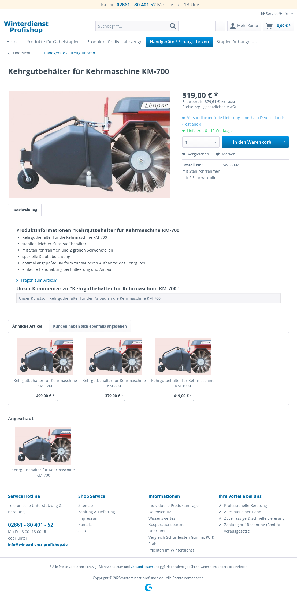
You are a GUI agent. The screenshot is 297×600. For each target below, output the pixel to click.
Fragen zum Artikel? (36, 280)
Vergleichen (195, 154)
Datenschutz (159, 511)
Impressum (88, 518)
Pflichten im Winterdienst (171, 550)
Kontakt (85, 524)
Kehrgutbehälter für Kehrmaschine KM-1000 (182, 383)
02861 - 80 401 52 (136, 4)
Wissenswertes (161, 518)
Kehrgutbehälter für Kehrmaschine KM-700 (43, 472)
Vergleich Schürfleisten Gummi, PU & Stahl (181, 540)
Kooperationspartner (167, 524)
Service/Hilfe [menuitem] (275, 13)
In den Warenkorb (259, 141)
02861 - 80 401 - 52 (30, 524)
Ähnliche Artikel (27, 326)
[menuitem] (137, 26)
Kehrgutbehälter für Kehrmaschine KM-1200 (45, 383)
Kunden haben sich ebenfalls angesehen (90, 326)
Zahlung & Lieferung (96, 511)
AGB (82, 530)
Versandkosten (142, 566)
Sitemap (85, 505)
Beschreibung (24, 209)
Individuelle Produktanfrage (173, 505)
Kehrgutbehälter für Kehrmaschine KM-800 (114, 383)
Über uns (156, 530)
